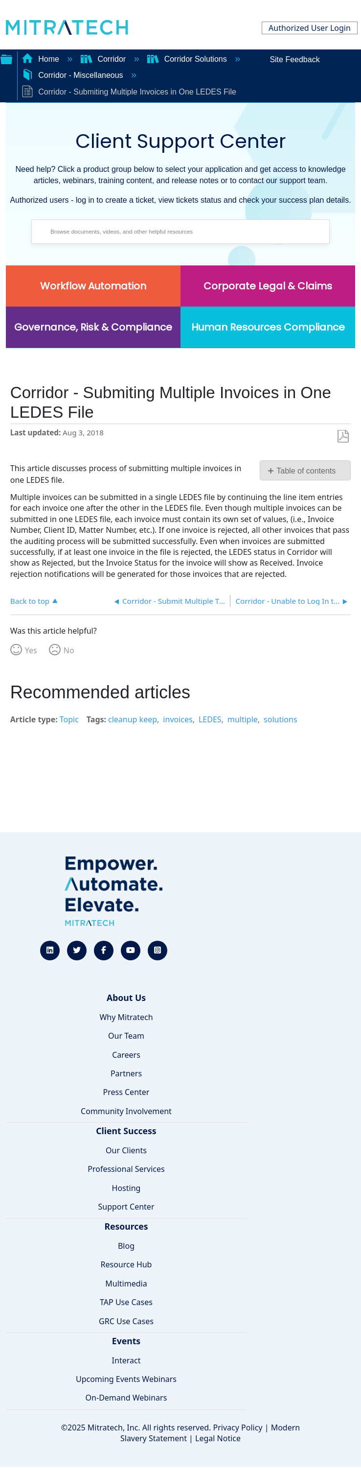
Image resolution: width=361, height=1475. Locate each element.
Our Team (126, 1035)
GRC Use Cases (126, 1321)
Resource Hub (126, 1264)
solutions (280, 719)
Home (42, 59)
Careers (126, 1054)
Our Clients (126, 1150)
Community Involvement (126, 1111)
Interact (126, 1360)
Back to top (29, 600)
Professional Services (126, 1169)
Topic (69, 719)
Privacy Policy (238, 1427)
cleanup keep (132, 719)
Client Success (126, 1131)
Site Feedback (294, 59)
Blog (126, 1245)
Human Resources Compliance (268, 327)
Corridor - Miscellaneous (73, 75)
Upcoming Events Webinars (126, 1379)
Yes (31, 650)
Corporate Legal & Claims (267, 286)
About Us (126, 997)
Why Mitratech (126, 1017)
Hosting (126, 1188)
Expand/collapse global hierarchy (6, 58)
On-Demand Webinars (126, 1397)
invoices (177, 719)
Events (126, 1341)
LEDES (210, 719)
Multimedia (126, 1283)
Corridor (104, 59)
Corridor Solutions (188, 59)
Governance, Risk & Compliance (93, 327)
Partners (126, 1073)
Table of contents (306, 471)
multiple (242, 719)
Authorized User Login (310, 28)
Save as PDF (343, 436)
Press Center (126, 1092)
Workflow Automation (93, 286)
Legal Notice (218, 1438)
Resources (126, 1226)
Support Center (126, 1206)
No (69, 650)
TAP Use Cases (126, 1302)
